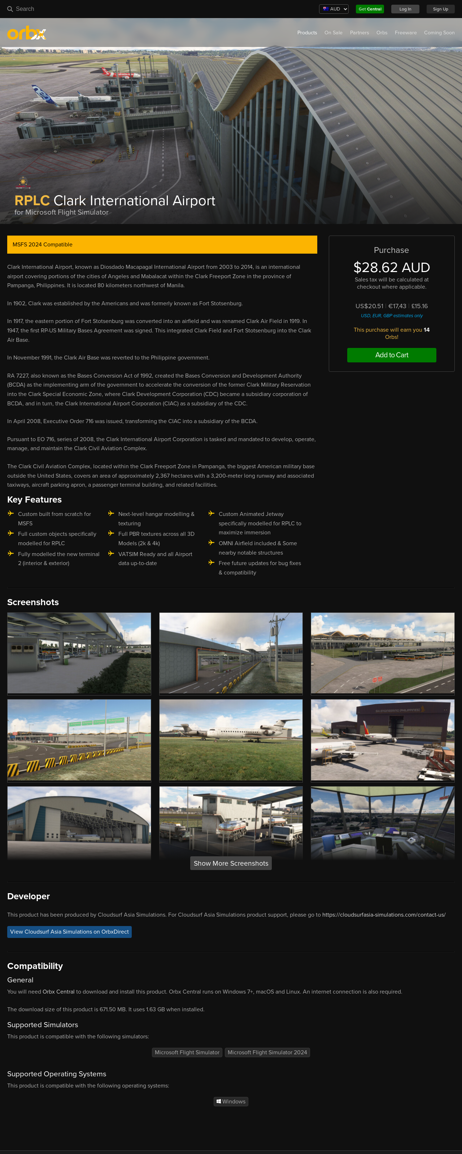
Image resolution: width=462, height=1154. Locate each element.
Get (370, 9)
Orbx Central (59, 991)
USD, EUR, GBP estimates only (392, 316)
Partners (359, 33)
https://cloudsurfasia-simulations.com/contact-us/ (384, 914)
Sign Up (440, 9)
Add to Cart (391, 355)
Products (307, 33)
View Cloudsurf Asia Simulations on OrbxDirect (69, 931)
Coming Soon (439, 33)
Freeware (406, 33)
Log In (405, 9)
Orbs (382, 33)
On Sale (333, 33)
